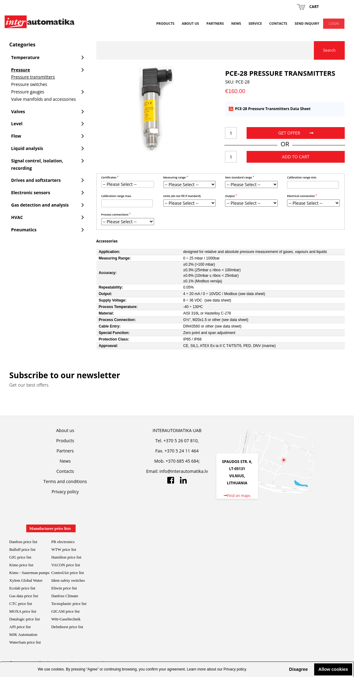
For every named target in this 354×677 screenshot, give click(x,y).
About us (190, 23)
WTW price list (63, 549)
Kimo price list (21, 565)
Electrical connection (301, 196)
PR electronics (62, 541)
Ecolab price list (22, 588)
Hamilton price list (66, 557)
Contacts (278, 23)
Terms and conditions (65, 481)
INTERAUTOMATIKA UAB (176, 430)
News (236, 23)
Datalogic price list (24, 619)
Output (230, 196)
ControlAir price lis (67, 572)
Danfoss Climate (64, 595)
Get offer (295, 133)
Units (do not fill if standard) (182, 196)
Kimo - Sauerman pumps (29, 572)
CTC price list (20, 603)
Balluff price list (22, 549)
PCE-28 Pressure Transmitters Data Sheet (272, 109)
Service (255, 23)
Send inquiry (307, 23)
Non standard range (238, 177)
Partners (215, 23)
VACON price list (65, 565)
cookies (57, 669)
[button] (284, 669)
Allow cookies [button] (333, 669)
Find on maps (237, 495)
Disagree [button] (298, 669)
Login (334, 23)
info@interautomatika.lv (184, 471)
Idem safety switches (68, 580)
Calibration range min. (302, 177)
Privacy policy (234, 669)
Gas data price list (23, 595)
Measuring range (175, 177)
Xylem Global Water (26, 580)
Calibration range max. (116, 196)
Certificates (109, 177)
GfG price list (20, 557)
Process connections (115, 214)
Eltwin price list (64, 588)
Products (165, 23)
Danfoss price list (23, 541)
